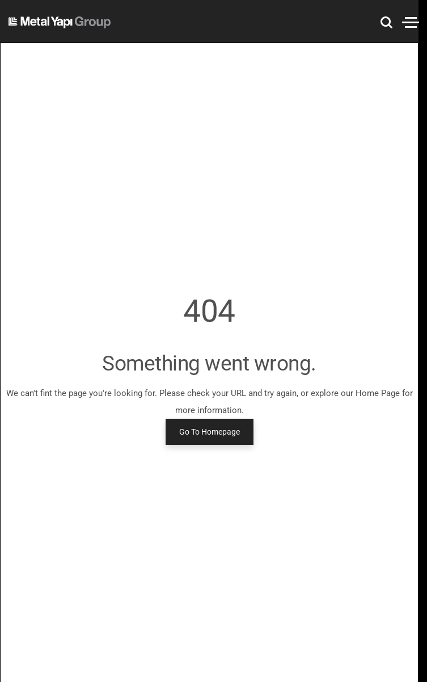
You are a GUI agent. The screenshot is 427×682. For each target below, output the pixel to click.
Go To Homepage (209, 431)
